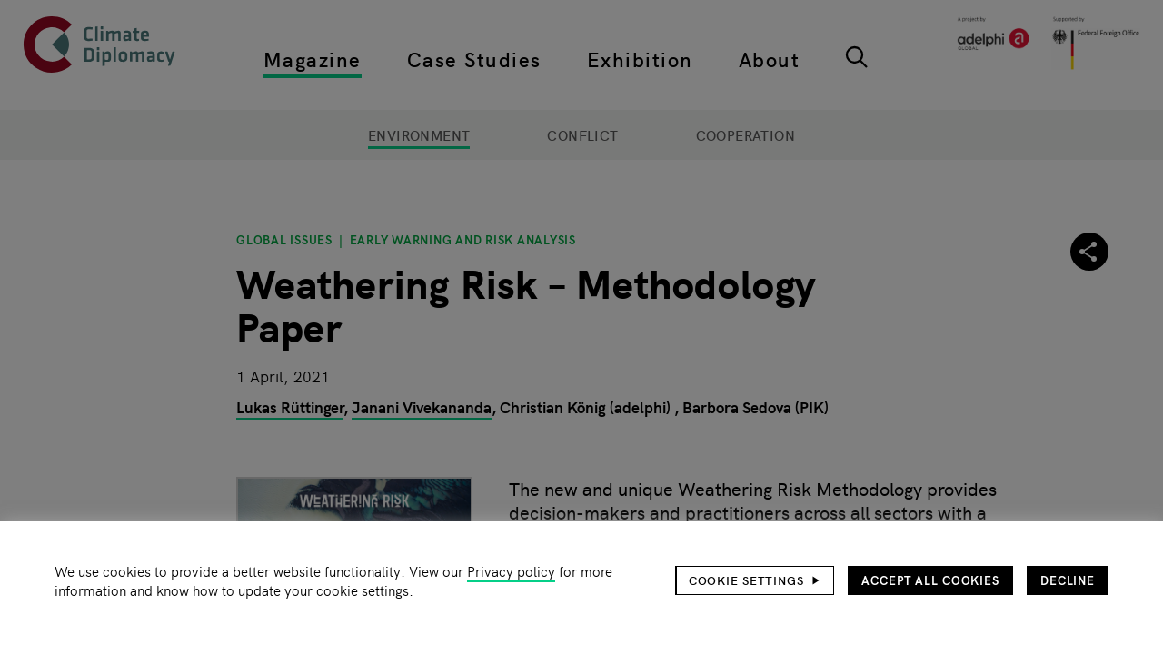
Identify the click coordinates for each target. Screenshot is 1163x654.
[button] (755, 580)
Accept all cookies (930, 580)
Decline (1067, 580)
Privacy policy (511, 570)
